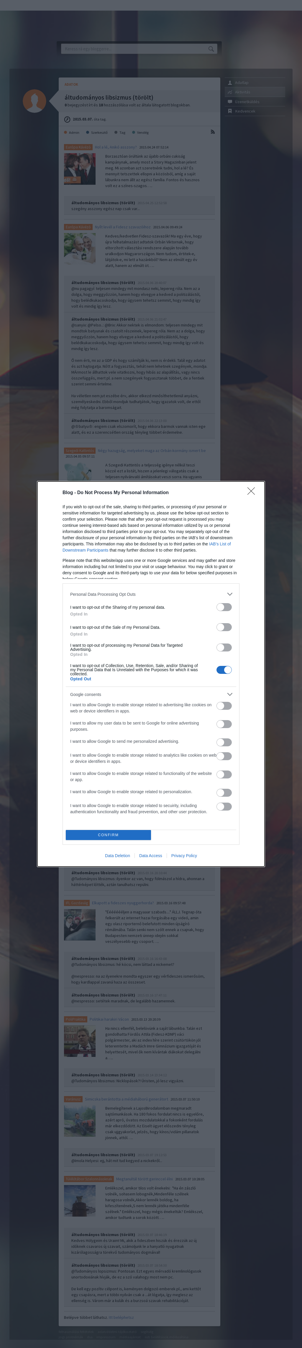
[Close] (253, 493)
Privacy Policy (184, 855)
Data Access (150, 855)
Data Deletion (117, 855)
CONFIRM (108, 835)
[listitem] (151, 594)
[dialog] (151, 674)
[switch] (224, 607)
